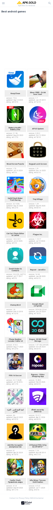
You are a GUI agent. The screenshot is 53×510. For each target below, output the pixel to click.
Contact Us (13, 498)
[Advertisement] (26, 42)
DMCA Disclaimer (37, 498)
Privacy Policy (24, 498)
